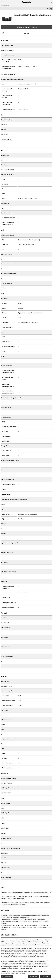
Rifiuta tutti (45, 976)
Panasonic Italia (5, 5)
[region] (26, 963)
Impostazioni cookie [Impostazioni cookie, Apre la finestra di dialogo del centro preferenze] (7, 976)
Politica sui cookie (14, 968)
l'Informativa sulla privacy (25, 968)
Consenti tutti (33, 976)
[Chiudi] (50, 948)
